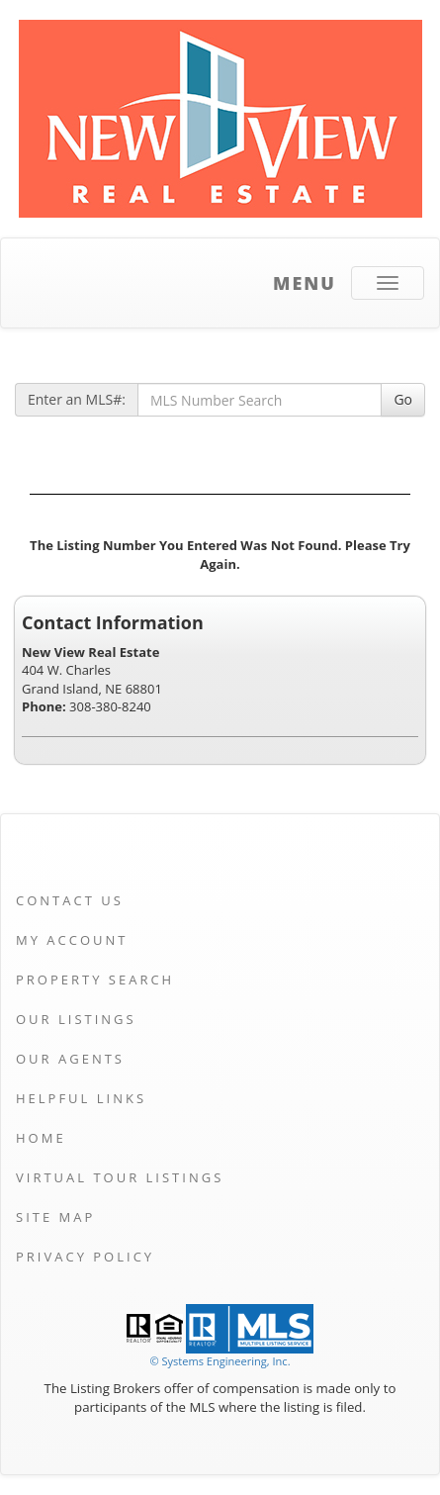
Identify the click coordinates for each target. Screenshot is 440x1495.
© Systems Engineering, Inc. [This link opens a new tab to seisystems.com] (219, 1361)
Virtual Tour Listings (119, 1177)
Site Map (55, 1217)
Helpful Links (81, 1098)
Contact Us (70, 900)
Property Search (95, 979)
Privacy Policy (85, 1256)
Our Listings (76, 1019)
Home (41, 1138)
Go (403, 399)
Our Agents (70, 1059)
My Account (72, 940)
